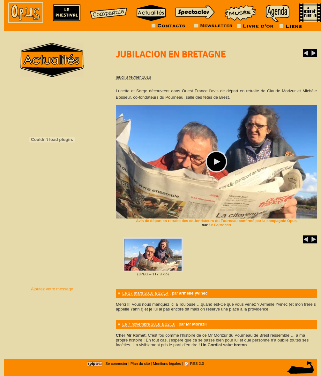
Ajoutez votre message (52, 289)
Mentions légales (167, 363)
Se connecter (116, 363)
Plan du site (140, 363)
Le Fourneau (220, 225)
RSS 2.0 (194, 363)
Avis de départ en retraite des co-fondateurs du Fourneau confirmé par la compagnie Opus (216, 221)
